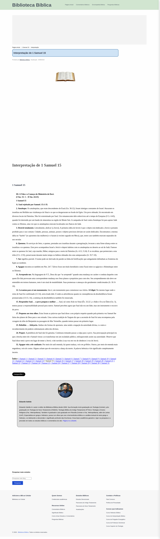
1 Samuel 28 (75, 365)
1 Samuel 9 (94, 361)
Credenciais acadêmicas (59, 501)
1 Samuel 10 (104, 361)
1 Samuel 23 (25, 365)
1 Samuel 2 (31, 361)
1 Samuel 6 (67, 361)
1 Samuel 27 (65, 365)
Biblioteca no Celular (18, 501)
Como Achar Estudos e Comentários (63, 518)
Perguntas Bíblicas (57, 521)
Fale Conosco (110, 501)
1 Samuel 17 (69, 363)
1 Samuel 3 (40, 361)
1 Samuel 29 (85, 365)
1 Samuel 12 (19, 363)
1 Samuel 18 (78, 363)
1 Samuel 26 (55, 365)
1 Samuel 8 (85, 361)
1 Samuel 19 (88, 363)
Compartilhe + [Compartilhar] (19, 377)
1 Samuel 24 (35, 365)
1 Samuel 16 (59, 363)
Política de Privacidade (113, 505)
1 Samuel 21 (108, 363)
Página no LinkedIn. (70, 423)
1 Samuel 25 (45, 365)
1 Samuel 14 (39, 363)
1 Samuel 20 (98, 363)
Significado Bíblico (57, 515)
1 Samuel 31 (105, 365)
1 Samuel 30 (95, 365)
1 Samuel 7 (76, 361)
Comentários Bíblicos (58, 511)
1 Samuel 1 (22, 361)
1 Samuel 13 (29, 363)
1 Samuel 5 (58, 361)
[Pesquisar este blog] (21, 481)
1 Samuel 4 (49, 361)
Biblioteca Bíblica (31, 5)
